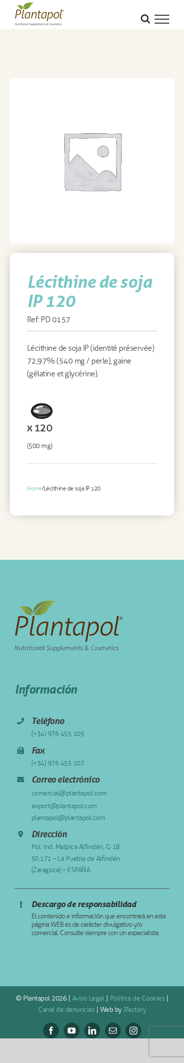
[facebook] (51, 1030)
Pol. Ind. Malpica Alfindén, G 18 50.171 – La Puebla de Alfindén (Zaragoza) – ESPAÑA (75, 859)
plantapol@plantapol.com (68, 818)
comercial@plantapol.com (69, 793)
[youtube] (71, 1030)
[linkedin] (92, 1030)
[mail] (113, 1030)
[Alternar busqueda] (145, 19)
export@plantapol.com (64, 806)
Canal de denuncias (66, 1009)
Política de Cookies (137, 998)
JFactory (134, 1009)
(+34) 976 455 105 (57, 733)
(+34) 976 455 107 (57, 763)
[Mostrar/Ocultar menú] (162, 19)
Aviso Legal (88, 998)
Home (34, 488)
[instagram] (133, 1030)
